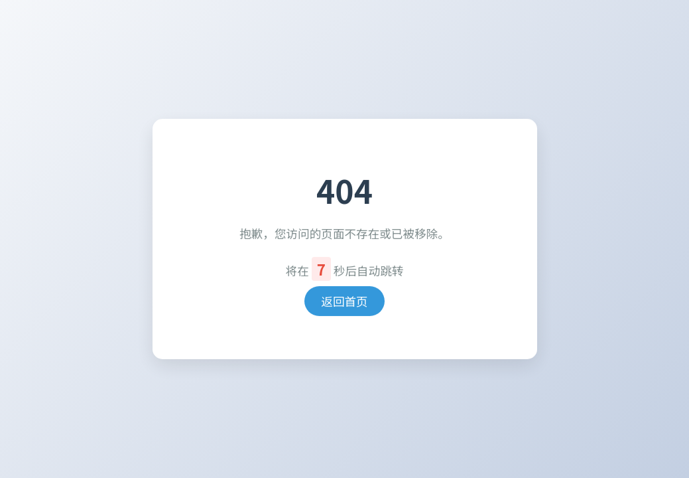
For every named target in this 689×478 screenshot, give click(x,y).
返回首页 (344, 301)
